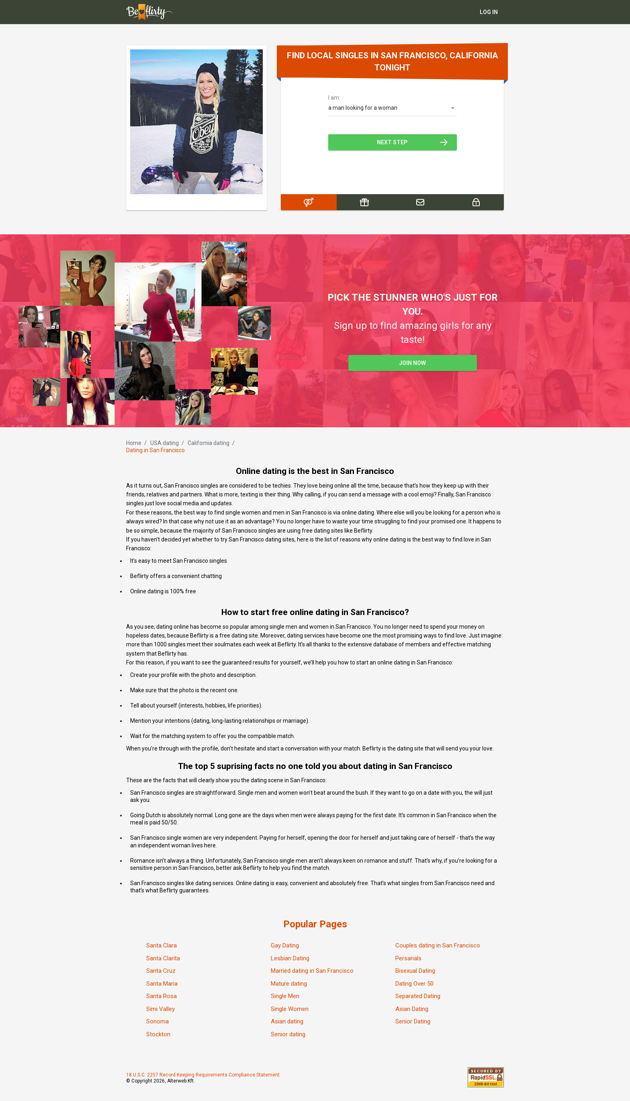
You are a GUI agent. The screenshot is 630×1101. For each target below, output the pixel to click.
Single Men (285, 996)
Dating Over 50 (414, 983)
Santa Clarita (163, 958)
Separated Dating (417, 996)
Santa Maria (162, 983)
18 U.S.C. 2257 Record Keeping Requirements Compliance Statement (203, 1075)
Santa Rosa (161, 996)
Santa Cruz (161, 970)
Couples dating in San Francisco (437, 945)
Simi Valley (160, 1009)
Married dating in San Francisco (312, 970)
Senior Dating (412, 1021)
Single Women (290, 1009)
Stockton (158, 1034)
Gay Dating (285, 945)
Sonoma (157, 1021)
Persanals (408, 958)
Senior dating (288, 1034)
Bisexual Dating (415, 970)
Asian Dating (411, 1009)
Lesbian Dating (290, 958)
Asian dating (287, 1021)
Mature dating (289, 983)
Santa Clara (161, 945)
